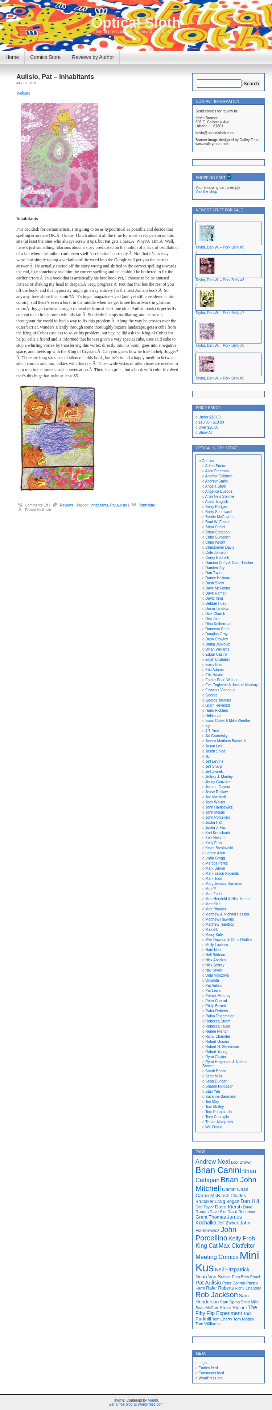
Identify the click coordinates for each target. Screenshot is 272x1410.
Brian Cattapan (217, 532)
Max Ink (211, 930)
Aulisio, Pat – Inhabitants (55, 76)
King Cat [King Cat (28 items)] (206, 1246)
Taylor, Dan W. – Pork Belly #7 (219, 313)
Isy (207, 726)
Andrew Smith (216, 481)
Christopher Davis (219, 547)
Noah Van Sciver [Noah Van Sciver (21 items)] (213, 1276)
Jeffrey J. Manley (218, 777)
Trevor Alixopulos (219, 1122)
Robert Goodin (217, 1042)
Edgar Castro (216, 654)
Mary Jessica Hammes (223, 884)
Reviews (67, 505)
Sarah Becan (215, 1071)
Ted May (212, 1102)
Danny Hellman (217, 578)
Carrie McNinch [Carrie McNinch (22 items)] (212, 1195)
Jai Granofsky (216, 736)
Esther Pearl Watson (221, 680)
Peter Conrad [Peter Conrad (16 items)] (233, 1283)
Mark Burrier (215, 868)
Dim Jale (212, 619)
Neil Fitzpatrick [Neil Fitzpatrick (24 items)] (232, 1269)
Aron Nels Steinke (219, 497)
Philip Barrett (215, 1006)
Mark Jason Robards (222, 873)
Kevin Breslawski (219, 848)
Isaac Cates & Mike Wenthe (227, 721)
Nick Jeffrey (214, 965)
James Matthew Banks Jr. (226, 741)
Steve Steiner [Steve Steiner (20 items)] (233, 1307)
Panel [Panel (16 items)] (255, 1277)
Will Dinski (213, 1127)
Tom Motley (214, 1107)
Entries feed (208, 1368)
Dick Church (215, 614)
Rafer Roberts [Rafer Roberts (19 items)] (220, 1288)
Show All (205, 432)
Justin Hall (213, 823)
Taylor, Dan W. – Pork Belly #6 (219, 345)
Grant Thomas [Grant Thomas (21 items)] (210, 1217)
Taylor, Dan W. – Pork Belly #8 (219, 280)
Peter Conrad (216, 1001)
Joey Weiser (215, 802)
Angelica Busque (218, 491)
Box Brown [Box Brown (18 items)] (241, 1162)
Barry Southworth (219, 512)
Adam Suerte (215, 466)
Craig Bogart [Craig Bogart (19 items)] (227, 1201)
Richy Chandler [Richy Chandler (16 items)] (248, 1288)
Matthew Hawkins (219, 919)
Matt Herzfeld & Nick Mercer (228, 899)
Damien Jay (214, 568)
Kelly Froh (213, 843)
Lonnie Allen (215, 853)
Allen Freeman (217, 471)
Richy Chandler (217, 1036)
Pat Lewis (213, 991)
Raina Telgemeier (219, 1016)
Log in (203, 1363)
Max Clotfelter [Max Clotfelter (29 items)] (237, 1245)
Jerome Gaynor (217, 787)
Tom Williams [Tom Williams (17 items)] (207, 1324)
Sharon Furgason (219, 1086)
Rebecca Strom (217, 1021)
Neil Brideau (215, 955)
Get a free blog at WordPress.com (136, 1404)
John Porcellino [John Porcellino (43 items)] (215, 1234)
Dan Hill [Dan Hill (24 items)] (249, 1201)
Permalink (146, 505)
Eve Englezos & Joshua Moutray (231, 685)
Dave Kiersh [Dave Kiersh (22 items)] (228, 1207)
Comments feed (211, 1373)
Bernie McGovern (219, 517)
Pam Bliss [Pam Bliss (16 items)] (240, 1277)
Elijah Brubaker (217, 660)
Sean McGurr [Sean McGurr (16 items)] (206, 1308)
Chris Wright (215, 542)
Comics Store (45, 57)
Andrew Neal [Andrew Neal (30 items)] (212, 1161)
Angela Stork (215, 486)
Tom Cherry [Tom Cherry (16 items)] (222, 1319)
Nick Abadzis (215, 960)
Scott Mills (213, 1076)
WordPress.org (210, 1378)
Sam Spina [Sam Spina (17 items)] (230, 1302)
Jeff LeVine (214, 761)
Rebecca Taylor (217, 1026)
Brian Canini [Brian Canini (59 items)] (218, 1170)
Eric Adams (214, 670)
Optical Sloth (136, 23)
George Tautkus (218, 700)
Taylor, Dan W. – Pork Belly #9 (219, 247)
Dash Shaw (214, 583)
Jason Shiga (215, 751)
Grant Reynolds (217, 705)
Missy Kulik (214, 935)
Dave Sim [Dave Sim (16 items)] (218, 1212)
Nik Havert (213, 970)
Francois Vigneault (220, 690)
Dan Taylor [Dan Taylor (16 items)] (204, 1207)
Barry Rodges (216, 507)
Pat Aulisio (118, 505)
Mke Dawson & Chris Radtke (228, 940)
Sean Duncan (216, 1081)
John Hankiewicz (218, 807)
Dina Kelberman (218, 624)
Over (208, 427)
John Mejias (214, 812)
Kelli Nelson (214, 838)
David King (214, 598)
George (211, 695)
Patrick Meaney (217, 996)
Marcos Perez (216, 863)
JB (207, 756)
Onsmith (212, 980)
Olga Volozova (217, 975)
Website (23, 93)
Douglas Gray (216, 634)
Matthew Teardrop (219, 924)
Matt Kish (213, 904)
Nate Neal (213, 950)
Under (209, 417)
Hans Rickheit (216, 710)
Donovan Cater (217, 629)
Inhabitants (99, 505)
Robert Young (216, 1052)
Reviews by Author (93, 57)
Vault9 (153, 1400)
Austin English (216, 502)
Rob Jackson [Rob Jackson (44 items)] (216, 1295)
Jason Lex (213, 746)
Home (12, 57)
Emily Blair (213, 665)
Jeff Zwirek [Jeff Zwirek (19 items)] (228, 1223)
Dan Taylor (214, 573)
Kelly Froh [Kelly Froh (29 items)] (241, 1238)
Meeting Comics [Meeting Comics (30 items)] (217, 1257)
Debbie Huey (215, 603)
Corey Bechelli (216, 558)
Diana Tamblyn (217, 609)
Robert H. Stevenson (222, 1047)
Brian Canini (215, 527)
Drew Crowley (216, 639)
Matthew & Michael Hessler (227, 914)
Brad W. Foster (217, 522)
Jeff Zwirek (214, 772)
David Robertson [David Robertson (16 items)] (241, 1212)
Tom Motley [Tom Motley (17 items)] (243, 1319)
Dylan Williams (217, 649)
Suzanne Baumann (220, 1097)
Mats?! (210, 889)
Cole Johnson (216, 553)
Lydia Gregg (215, 858)
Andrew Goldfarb (218, 476)
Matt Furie (213, 894)
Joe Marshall (215, 797)
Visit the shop (206, 192)
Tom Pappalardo (218, 1112)
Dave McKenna (217, 588)
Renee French (216, 1031)
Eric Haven (214, 675)
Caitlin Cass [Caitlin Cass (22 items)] (235, 1189)
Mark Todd (213, 879)
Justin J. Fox (215, 828)
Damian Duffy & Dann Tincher (229, 563)
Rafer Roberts (216, 1011)
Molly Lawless (216, 945)
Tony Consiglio (217, 1117)
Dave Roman (215, 593)
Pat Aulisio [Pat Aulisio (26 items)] (208, 1282)
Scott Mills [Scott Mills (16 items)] (250, 1302)
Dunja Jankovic (217, 644)
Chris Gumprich (217, 537)
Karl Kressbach (217, 833)
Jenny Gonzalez (218, 782)
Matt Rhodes (215, 909)
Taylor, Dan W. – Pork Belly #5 (219, 378)
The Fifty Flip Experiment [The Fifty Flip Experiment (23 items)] (226, 1310)
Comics (208, 461)
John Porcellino (217, 817)
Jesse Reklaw (216, 792)
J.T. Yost (212, 731)
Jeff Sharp (213, 766)
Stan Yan (212, 1091)
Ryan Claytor (215, 1057)
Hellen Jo (213, 716)
